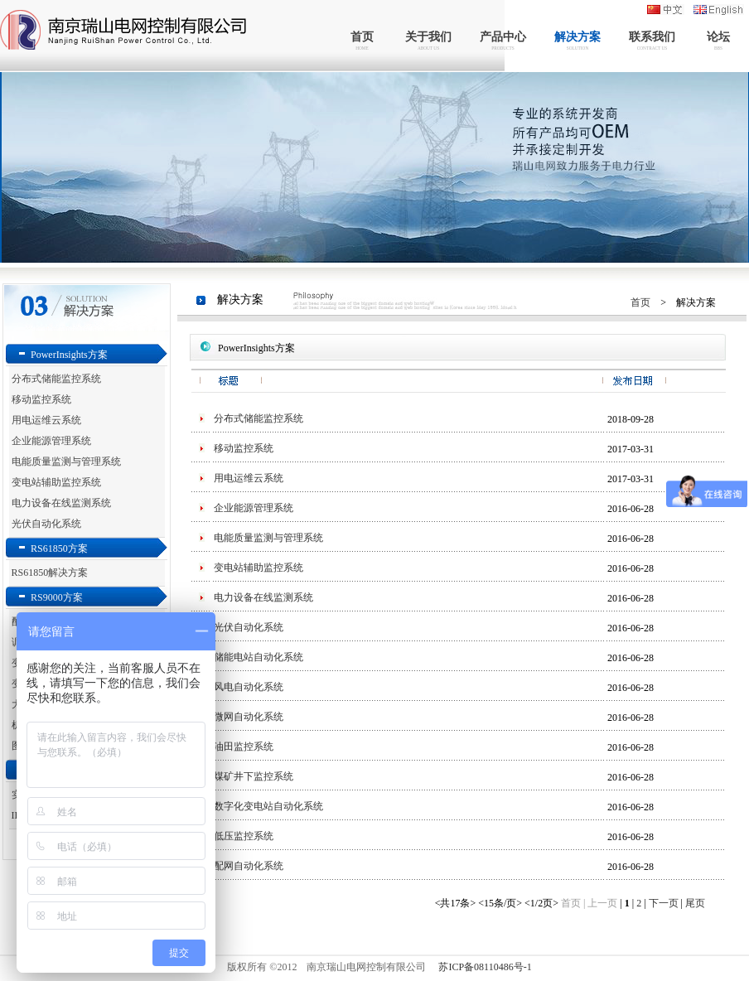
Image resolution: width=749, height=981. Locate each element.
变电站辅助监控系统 (56, 482)
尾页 (695, 903)
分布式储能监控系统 (56, 378)
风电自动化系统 (248, 687)
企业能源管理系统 (51, 441)
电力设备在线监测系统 (61, 503)
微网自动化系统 (248, 716)
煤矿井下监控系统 (253, 776)
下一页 (665, 903)
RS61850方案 (59, 548)
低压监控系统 (243, 836)
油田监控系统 (243, 746)
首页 (640, 302)
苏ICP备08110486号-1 (484, 967)
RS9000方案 (57, 597)
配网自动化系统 (248, 866)
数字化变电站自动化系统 (268, 806)
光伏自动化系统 (46, 523)
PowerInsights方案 (69, 354)
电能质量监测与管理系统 (66, 461)
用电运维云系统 (46, 420)
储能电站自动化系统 (258, 657)
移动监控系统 (41, 399)
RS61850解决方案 (50, 572)
